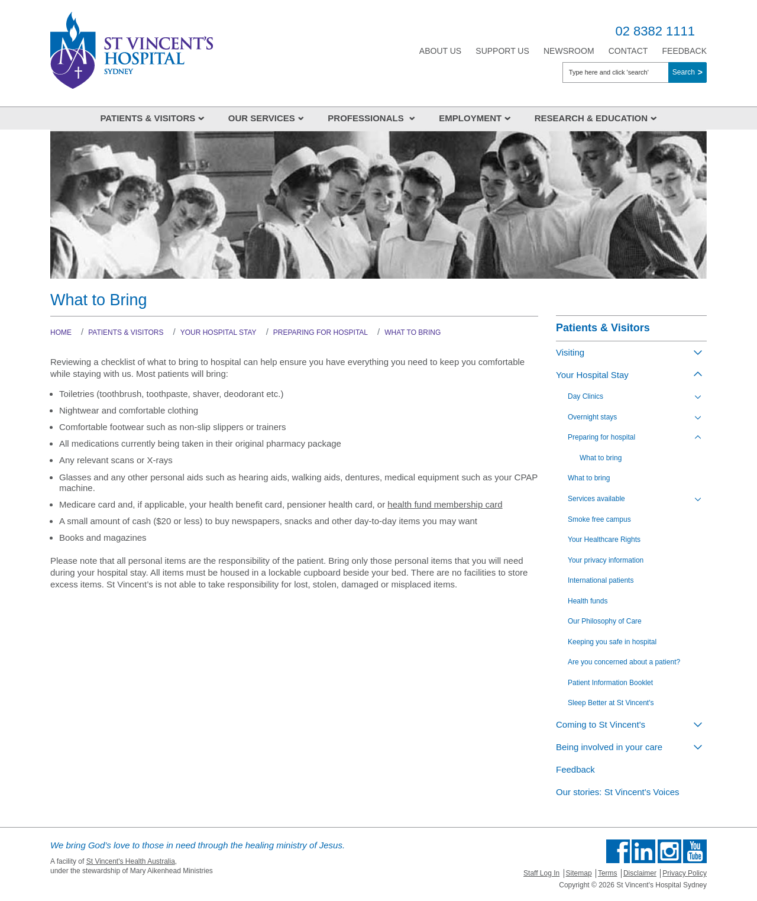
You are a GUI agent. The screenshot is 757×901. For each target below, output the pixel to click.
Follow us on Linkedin (643, 851)
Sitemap (579, 873)
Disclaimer (639, 873)
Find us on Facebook (618, 851)
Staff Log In (541, 873)
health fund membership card (444, 504)
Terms (607, 873)
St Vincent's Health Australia (130, 861)
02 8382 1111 (655, 31)
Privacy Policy (684, 873)
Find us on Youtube (695, 851)
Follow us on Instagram (669, 851)
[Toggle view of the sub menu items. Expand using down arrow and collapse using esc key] (698, 352)
